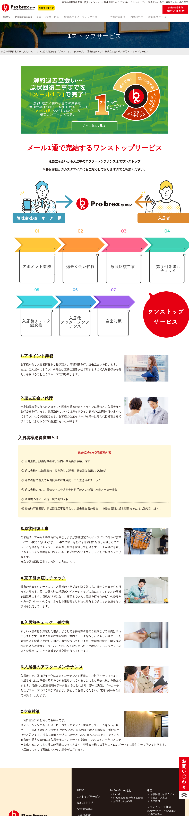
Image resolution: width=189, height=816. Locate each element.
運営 (149, 790)
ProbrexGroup (27, 17)
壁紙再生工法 (93, 17)
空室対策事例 (129, 17)
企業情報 (155, 801)
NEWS (8, 17)
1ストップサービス (55, 17)
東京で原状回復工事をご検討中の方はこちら (48, 561)
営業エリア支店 (173, 17)
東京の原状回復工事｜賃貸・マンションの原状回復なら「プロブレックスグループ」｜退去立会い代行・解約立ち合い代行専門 (64, 51)
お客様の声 (150, 17)
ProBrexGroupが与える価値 (128, 797)
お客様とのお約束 (122, 801)
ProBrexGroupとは (120, 790)
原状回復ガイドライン (162, 794)
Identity (117, 794)
